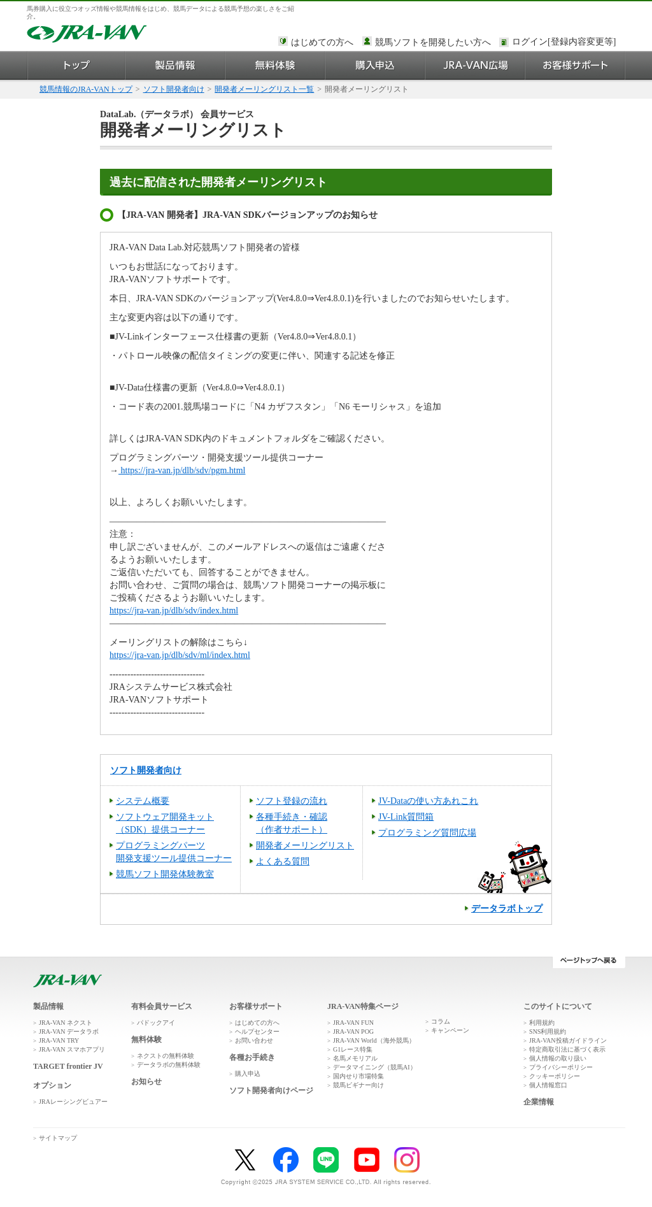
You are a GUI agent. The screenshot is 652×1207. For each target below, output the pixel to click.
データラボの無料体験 (169, 1064)
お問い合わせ (254, 1040)
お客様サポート (575, 65)
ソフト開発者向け (173, 89)
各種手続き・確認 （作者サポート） (291, 823)
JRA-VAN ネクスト (65, 1022)
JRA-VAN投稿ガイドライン (568, 1040)
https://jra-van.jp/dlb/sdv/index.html (174, 610)
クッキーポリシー (554, 1076)
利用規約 (542, 1022)
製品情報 (175, 65)
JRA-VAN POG (353, 1031)
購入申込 (375, 65)
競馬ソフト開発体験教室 (165, 874)
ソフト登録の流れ (291, 801)
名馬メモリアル (355, 1058)
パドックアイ (156, 1022)
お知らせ (146, 1081)
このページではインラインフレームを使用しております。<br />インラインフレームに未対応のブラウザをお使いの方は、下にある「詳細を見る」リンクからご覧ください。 (566, 42)
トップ (76, 65)
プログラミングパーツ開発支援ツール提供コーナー (174, 852)
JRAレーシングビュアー (73, 1101)
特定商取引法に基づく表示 (567, 1049)
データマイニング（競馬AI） (374, 1067)
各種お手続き (252, 1057)
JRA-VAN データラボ (69, 1031)
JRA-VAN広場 (475, 65)
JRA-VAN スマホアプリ (72, 1049)
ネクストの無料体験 (165, 1055)
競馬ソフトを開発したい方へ (433, 42)
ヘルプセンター (257, 1031)
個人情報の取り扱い (557, 1058)
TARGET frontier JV (68, 1066)
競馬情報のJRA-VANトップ (85, 89)
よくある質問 (282, 861)
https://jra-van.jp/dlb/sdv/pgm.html (182, 470)
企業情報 (538, 1101)
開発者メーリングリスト (305, 845)
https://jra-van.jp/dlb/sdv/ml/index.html (180, 655)
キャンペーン (450, 1030)
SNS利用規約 (547, 1031)
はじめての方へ (322, 42)
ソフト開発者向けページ (271, 1090)
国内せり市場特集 (358, 1076)
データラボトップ (506, 908)
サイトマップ (58, 1137)
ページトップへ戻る (588, 962)
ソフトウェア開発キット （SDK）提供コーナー (165, 823)
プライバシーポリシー (561, 1067)
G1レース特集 (352, 1049)
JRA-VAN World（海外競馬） (374, 1040)
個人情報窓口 (548, 1085)
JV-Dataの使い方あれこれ (428, 801)
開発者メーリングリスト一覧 (264, 89)
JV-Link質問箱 (406, 817)
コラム (440, 1021)
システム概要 (142, 801)
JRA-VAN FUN (353, 1022)
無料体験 (275, 65)
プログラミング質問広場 (427, 833)
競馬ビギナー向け (358, 1085)
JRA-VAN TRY (59, 1040)
